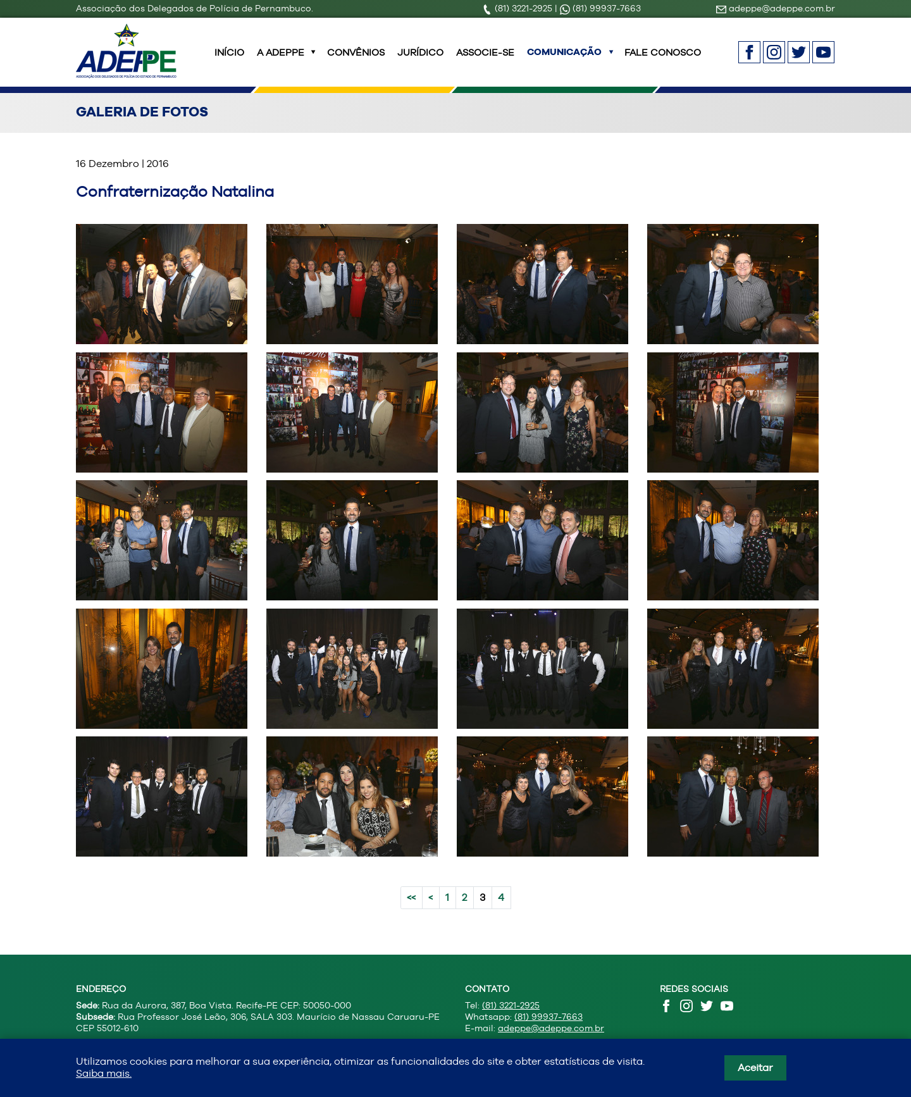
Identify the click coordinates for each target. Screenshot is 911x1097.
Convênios (356, 59)
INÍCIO (229, 59)
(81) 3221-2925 (518, 8)
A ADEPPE (280, 59)
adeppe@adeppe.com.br (775, 8)
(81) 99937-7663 (600, 8)
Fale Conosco (662, 59)
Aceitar (755, 1068)
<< (411, 913)
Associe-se (485, 59)
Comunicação (564, 59)
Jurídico (420, 59)
